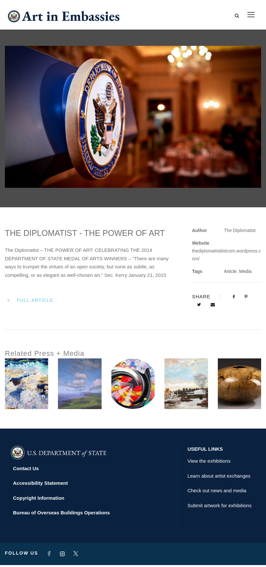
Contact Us (26, 470)
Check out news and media (217, 492)
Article (230, 273)
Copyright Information (38, 500)
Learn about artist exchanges (219, 478)
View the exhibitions (209, 463)
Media (245, 273)
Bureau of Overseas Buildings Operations (61, 514)
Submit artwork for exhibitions (220, 507)
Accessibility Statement (40, 485)
